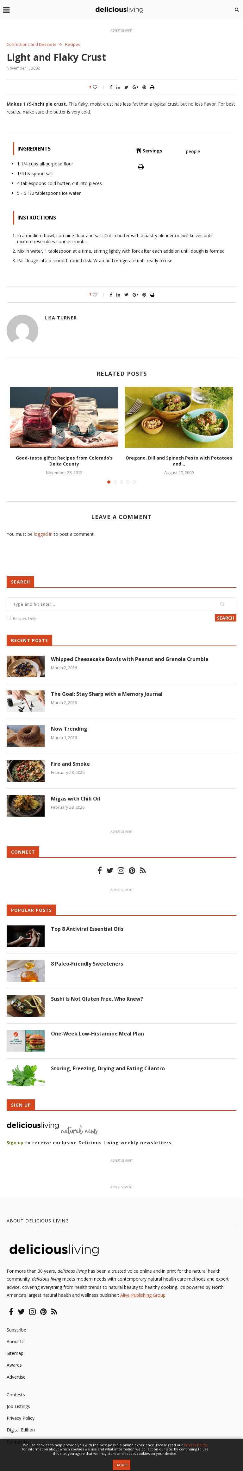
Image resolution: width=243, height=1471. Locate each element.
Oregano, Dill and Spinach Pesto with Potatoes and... (179, 461)
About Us (16, 1341)
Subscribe (16, 1330)
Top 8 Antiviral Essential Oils (87, 928)
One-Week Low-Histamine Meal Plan (97, 1033)
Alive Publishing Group (142, 1295)
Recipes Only (24, 618)
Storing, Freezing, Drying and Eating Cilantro (108, 1068)
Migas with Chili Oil (76, 798)
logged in (43, 534)
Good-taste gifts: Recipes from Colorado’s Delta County (64, 461)
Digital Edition (21, 1430)
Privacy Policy (20, 1418)
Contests (16, 1395)
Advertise (16, 1377)
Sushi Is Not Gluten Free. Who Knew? (97, 998)
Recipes (73, 44)
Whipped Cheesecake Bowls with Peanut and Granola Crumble (130, 659)
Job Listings (18, 1406)
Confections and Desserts (32, 44)
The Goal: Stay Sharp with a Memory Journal (107, 693)
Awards (14, 1365)
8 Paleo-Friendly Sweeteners (87, 964)
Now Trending (69, 728)
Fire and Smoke (70, 763)
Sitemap (15, 1353)
